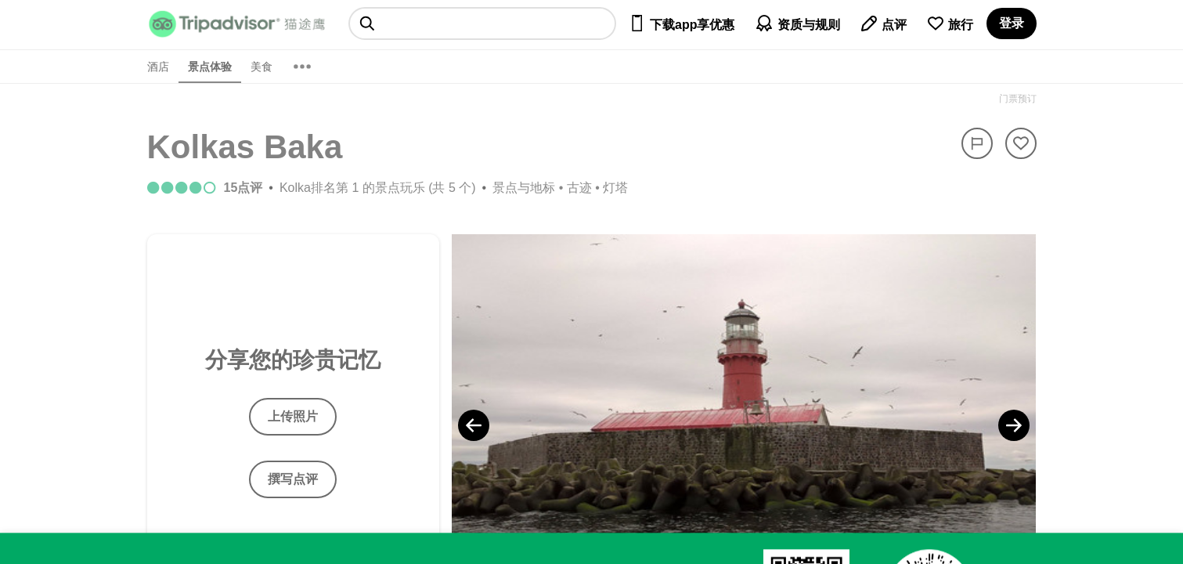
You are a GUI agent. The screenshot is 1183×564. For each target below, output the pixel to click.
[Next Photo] (1014, 425)
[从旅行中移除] (1021, 143)
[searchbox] (482, 23)
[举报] (977, 143)
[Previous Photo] (473, 425)
